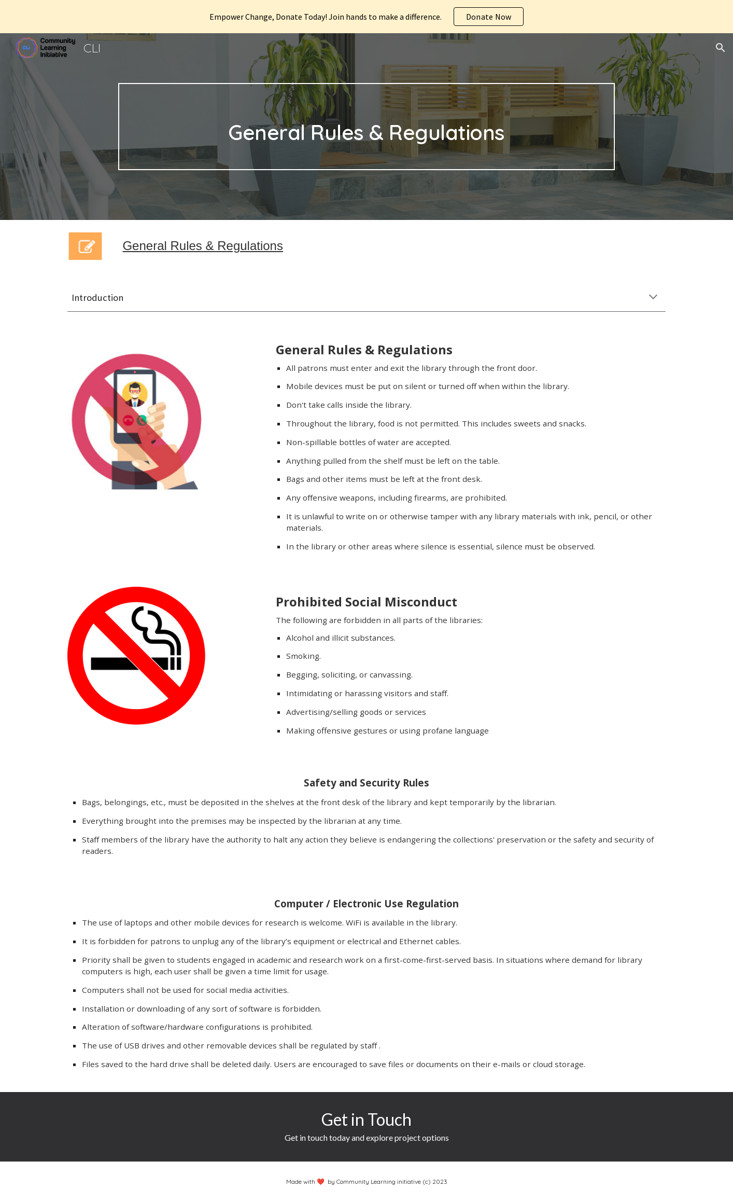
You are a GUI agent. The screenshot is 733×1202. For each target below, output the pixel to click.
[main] (366, 126)
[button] (720, 47)
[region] (366, 16)
